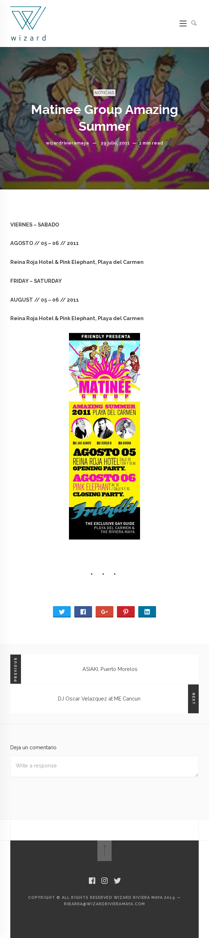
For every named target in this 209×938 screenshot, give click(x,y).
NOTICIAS (104, 92)
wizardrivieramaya (67, 143)
